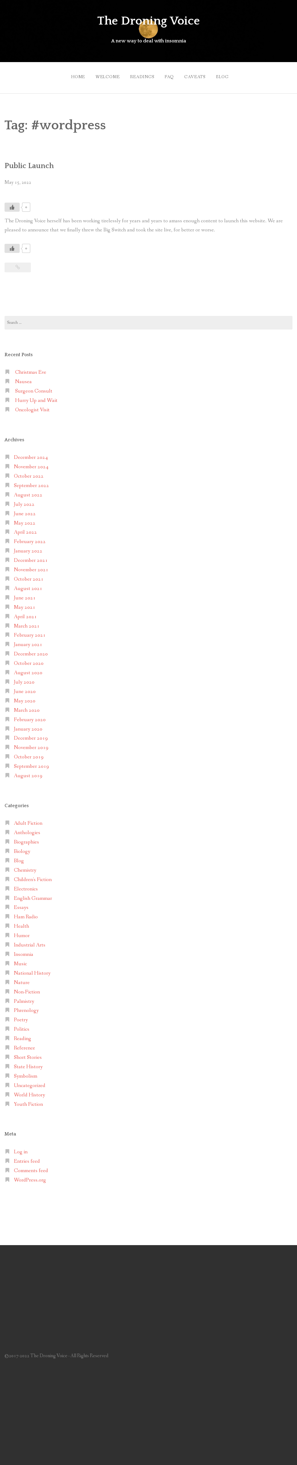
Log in (21, 1148)
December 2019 (31, 735)
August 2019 (28, 772)
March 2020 (27, 707)
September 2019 (31, 763)
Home (70, 75)
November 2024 (31, 463)
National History (32, 970)
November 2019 (31, 744)
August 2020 (28, 669)
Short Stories (28, 1054)
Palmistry (24, 998)
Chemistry (25, 867)
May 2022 (24, 520)
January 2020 (28, 726)
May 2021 (24, 604)
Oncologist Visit (32, 406)
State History (28, 1063)
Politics (21, 1026)
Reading (22, 1035)
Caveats (197, 75)
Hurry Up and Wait (36, 397)
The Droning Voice (148, 20)
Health (21, 923)
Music (20, 960)
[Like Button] (12, 204)
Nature (22, 979)
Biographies (26, 839)
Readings (139, 75)
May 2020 (24, 697)
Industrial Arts (29, 942)
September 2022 (31, 482)
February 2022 (30, 538)
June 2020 (25, 688)
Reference (24, 1045)
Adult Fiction (28, 820)
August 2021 (28, 585)
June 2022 (25, 510)
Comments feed (31, 1167)
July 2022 (24, 501)
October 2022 (29, 473)
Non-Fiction (27, 989)
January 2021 (28, 641)
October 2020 (29, 660)
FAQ (169, 75)
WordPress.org (30, 1177)
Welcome (102, 75)
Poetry (21, 1017)
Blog (227, 75)
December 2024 (31, 454)
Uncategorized (29, 1082)
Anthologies (27, 829)
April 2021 (25, 613)
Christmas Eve (30, 369)
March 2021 (27, 623)
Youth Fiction (28, 1101)
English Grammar (33, 895)
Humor (22, 932)
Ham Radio (26, 914)
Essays (21, 904)
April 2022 (25, 529)
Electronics (26, 886)
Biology (22, 848)
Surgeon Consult (33, 388)
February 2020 (30, 716)
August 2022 (28, 492)
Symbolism (25, 1073)
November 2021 (31, 566)
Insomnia (23, 951)
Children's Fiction (33, 876)
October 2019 (29, 754)
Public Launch (32, 162)
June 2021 (25, 595)
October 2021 (29, 576)
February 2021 (30, 632)
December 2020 (31, 651)
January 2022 (28, 548)
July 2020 (24, 679)
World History (29, 1092)
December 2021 (31, 557)
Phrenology (26, 1007)
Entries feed (27, 1158)
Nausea (23, 378)
